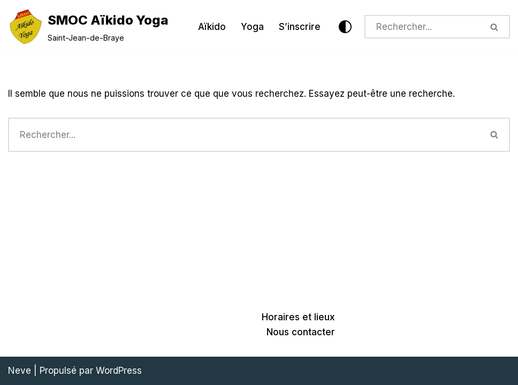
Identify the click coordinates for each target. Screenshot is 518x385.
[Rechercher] (422, 26)
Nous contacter (300, 332)
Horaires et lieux (298, 317)
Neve (19, 370)
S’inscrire (300, 26)
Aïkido (212, 26)
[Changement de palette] (345, 26)
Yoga (252, 26)
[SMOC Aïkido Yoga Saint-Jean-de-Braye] (88, 27)
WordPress (119, 370)
